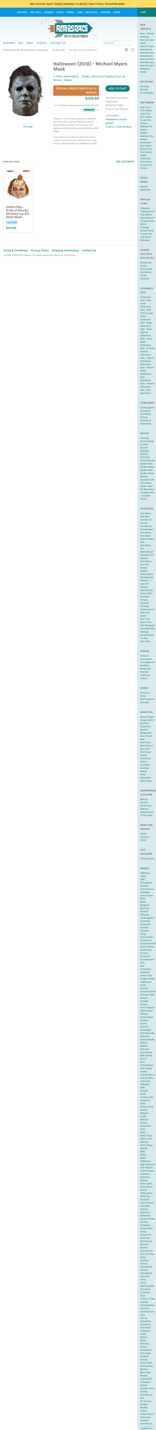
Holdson (144, 1420)
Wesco (143, 1337)
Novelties (92, 12)
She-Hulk (145, 641)
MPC (142, 1151)
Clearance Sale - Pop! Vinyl (145, 300)
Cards (59, 12)
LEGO (143, 840)
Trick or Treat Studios (118, 126)
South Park (146, 622)
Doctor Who (146, 593)
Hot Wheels (146, 1423)
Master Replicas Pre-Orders (147, 136)
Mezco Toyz (146, 1135)
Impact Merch (147, 1074)
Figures (48, 12)
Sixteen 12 (145, 1235)
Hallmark (145, 1036)
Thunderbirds (147, 628)
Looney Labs (146, 1097)
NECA (143, 224)
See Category (125, 161)
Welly (143, 1334)
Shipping (8, 43)
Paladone (145, 1174)
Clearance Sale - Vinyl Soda (146, 338)
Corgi (143, 934)
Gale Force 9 (146, 1010)
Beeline (144, 1369)
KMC (142, 1087)
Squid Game (146, 590)
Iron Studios (146, 1078)
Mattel (143, 1110)
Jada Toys (145, 1081)
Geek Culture (147, 1414)
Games (70, 12)
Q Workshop (146, 1366)
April (50, 3)
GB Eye (143, 1014)
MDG (142, 1132)
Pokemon (145, 240)
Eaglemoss (145, 982)
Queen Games (147, 1219)
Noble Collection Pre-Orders (146, 158)
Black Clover (146, 745)
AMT (142, 879)
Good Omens (146, 574)
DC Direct (145, 956)
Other (116, 12)
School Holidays (64, 3)
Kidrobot (144, 1084)
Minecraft (145, 668)
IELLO (143, 1058)
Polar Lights (146, 1183)
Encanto (144, 702)
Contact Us (58, 43)
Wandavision (147, 577)
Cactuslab (69, 255)
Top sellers (146, 214)
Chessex (144, 930)
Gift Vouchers (147, 858)
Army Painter (147, 889)
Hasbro (144, 1046)
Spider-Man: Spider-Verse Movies (147, 473)
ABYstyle (145, 873)
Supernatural (147, 609)
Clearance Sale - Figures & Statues (147, 357)
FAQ (20, 43)
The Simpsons (147, 625)
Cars (80, 12)
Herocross (145, 1417)
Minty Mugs (146, 1145)
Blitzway (144, 914)
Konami (144, 1090)
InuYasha (145, 765)
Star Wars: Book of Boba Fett (147, 539)
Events (41, 43)
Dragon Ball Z (147, 720)
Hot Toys (144, 1049)
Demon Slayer (147, 717)
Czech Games (147, 946)
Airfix (143, 876)
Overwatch (146, 659)
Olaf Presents (147, 699)
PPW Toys (145, 1196)
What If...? (145, 580)
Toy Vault (145, 1289)
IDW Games (146, 1055)
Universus (145, 1324)
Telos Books (146, 1273)
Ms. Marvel (146, 526)
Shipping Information (65, 250)
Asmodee (145, 892)
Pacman (144, 672)
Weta (143, 1340)
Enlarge (27, 126)
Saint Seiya (146, 781)
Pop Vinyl (35, 12)
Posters (105, 12)
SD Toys (144, 1222)
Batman (144, 809)
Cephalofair (146, 1379)
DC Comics (145, 805)
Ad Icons (144, 837)
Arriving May (147, 93)
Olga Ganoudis (147, 1164)
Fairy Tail (144, 749)
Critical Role (146, 937)
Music (143, 834)
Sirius (143, 1231)
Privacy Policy (40, 250)
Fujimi (143, 1411)
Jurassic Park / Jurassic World (147, 495)
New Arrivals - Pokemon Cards (147, 68)
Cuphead (145, 675)
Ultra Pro (144, 1308)
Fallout (143, 678)
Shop (30, 43)
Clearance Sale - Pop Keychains (145, 389)
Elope (143, 985)
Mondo (143, 1148)
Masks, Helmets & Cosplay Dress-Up (104, 76)
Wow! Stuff (146, 1363)
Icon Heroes (146, 1052)
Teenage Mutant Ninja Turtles (147, 635)
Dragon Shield (147, 978)
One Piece (145, 742)
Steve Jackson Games (144, 1260)
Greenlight (145, 1030)
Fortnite (144, 656)
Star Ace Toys (147, 1254)
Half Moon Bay (147, 1033)
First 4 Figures (147, 1007)
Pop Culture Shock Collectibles (146, 1190)
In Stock (81, 3)
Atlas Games (146, 895)
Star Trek (145, 619)
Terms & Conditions (15, 250)
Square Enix (146, 1251)
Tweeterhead (147, 1305)
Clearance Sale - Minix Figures (146, 329)
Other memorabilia (67, 76)
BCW (142, 898)
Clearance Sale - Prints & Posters (147, 348)
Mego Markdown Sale (145, 373)
